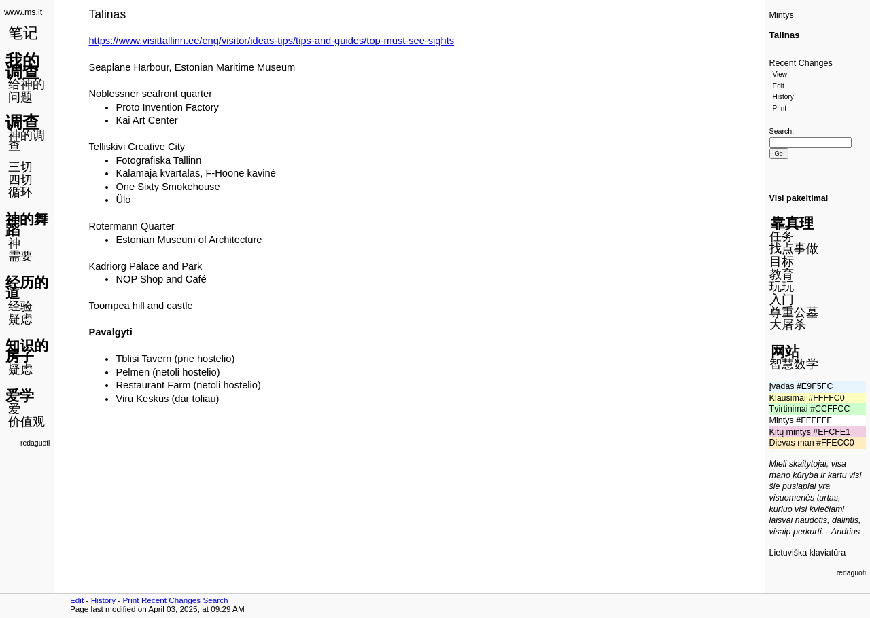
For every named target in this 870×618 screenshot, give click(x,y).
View (780, 74)
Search (781, 131)
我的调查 (22, 66)
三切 (20, 167)
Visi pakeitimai (799, 198)
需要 (20, 256)
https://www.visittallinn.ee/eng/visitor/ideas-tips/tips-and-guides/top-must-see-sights (271, 40)
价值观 (26, 422)
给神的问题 (26, 90)
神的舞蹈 (26, 224)
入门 (781, 299)
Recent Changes (801, 63)
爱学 (19, 395)
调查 (22, 122)
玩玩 (781, 286)
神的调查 (26, 140)
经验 (20, 306)
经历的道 (26, 288)
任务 (781, 236)
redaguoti (35, 443)
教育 (781, 274)
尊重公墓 (793, 312)
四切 (20, 180)
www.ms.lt (23, 12)
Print (780, 108)
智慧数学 (793, 364)
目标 (781, 261)
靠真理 (792, 223)
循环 (20, 192)
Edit (778, 86)
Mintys (781, 15)
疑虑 (20, 319)
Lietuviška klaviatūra (807, 553)
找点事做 (793, 248)
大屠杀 (787, 324)
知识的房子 (26, 351)
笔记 (23, 32)
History (783, 97)
